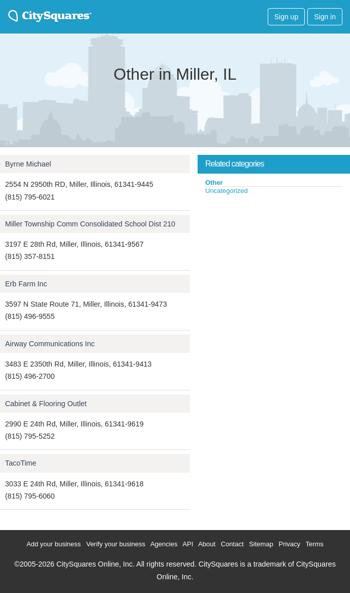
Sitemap (261, 544)
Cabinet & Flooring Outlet (46, 404)
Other (214, 182)
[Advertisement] (274, 271)
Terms (314, 544)
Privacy (289, 544)
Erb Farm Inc (26, 284)
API (187, 544)
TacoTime (20, 463)
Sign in (325, 17)
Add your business (53, 544)
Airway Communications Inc (49, 344)
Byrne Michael (28, 164)
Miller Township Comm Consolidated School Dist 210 (90, 224)
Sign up (286, 17)
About (206, 544)
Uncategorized (226, 190)
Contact (232, 544)
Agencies (163, 544)
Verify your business (115, 544)
